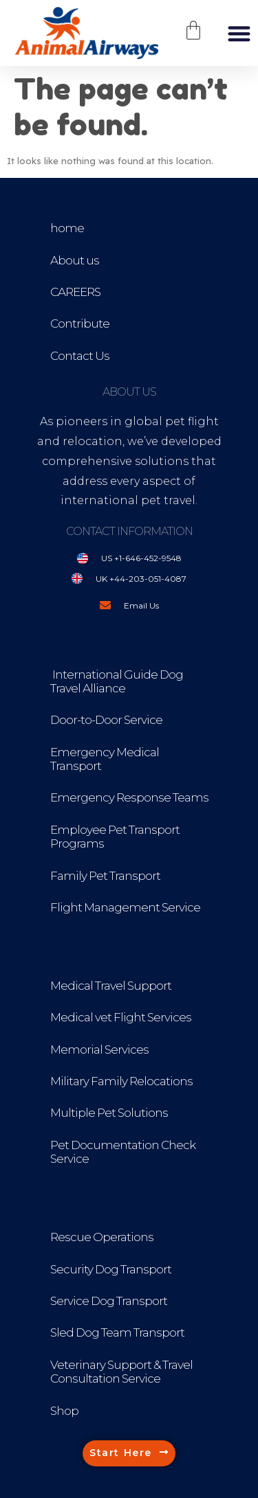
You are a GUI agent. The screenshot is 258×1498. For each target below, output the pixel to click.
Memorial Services (99, 1049)
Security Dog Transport (110, 1269)
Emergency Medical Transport (104, 759)
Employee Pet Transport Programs (115, 836)
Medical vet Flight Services (120, 1017)
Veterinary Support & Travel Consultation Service (121, 1371)
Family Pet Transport (105, 876)
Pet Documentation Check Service (122, 1152)
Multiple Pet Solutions (109, 1113)
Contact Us (79, 356)
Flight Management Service (125, 907)
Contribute (79, 323)
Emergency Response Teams (129, 797)
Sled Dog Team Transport (117, 1332)
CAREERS (75, 292)
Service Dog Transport (108, 1301)
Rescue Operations (101, 1237)
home (67, 228)
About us (74, 260)
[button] (239, 33)
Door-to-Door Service (106, 720)
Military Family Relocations (121, 1081)
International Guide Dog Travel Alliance (116, 681)
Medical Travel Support (110, 985)
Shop (64, 1411)
